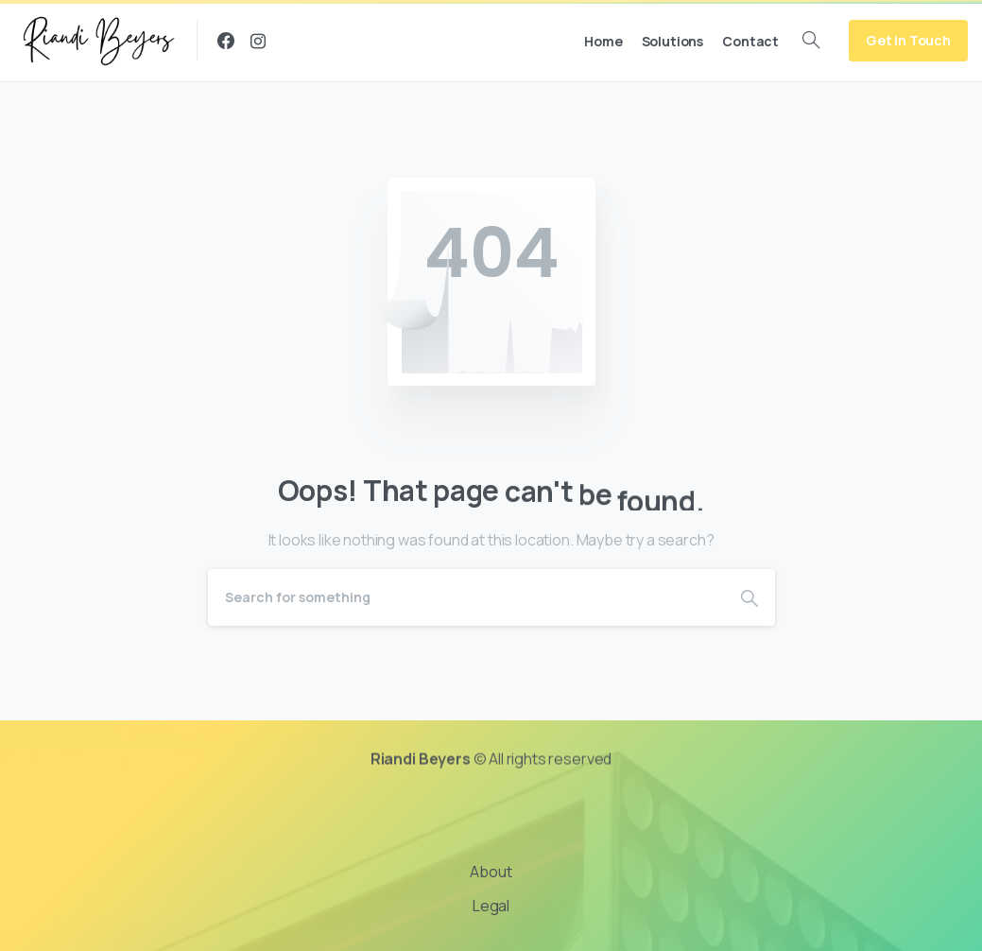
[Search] (466, 597)
